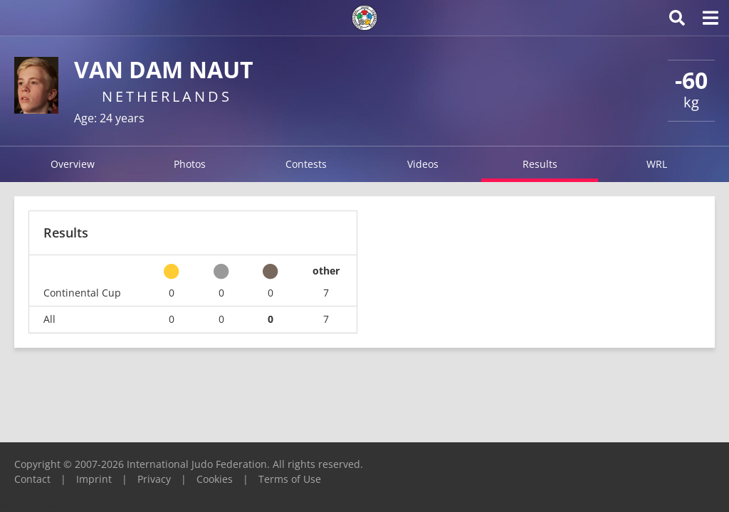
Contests (306, 164)
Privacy (154, 479)
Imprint (94, 479)
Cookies (214, 479)
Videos (423, 164)
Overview (73, 164)
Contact (32, 479)
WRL (656, 164)
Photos (190, 164)
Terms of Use (289, 479)
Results (540, 164)
